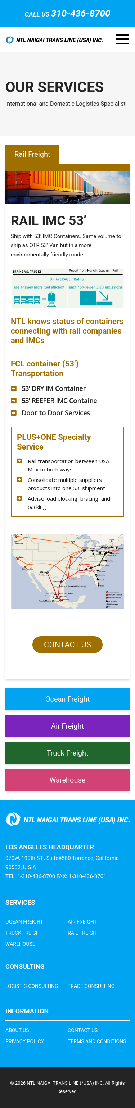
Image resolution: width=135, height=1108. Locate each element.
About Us (17, 1030)
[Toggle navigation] (122, 39)
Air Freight (67, 726)
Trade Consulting (91, 986)
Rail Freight (83, 933)
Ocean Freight (67, 699)
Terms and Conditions (97, 1041)
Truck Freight (67, 753)
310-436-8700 (81, 13)
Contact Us (67, 644)
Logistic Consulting (31, 986)
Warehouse (68, 780)
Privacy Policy (24, 1041)
